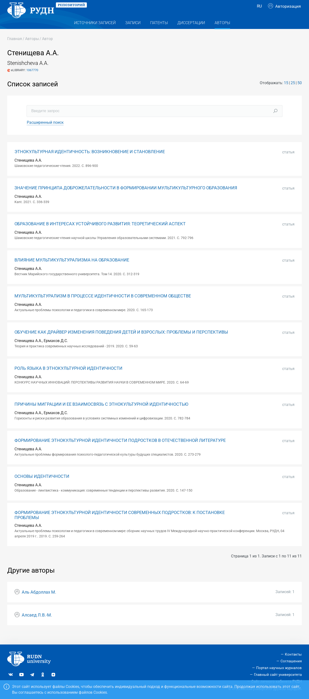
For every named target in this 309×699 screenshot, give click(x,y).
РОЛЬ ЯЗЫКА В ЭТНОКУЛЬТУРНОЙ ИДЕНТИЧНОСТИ (68, 378)
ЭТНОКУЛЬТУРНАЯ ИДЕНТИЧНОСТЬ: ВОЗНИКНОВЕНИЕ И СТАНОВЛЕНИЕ (89, 161)
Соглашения (291, 661)
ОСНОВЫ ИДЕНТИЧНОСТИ (41, 486)
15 (286, 92)
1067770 (32, 80)
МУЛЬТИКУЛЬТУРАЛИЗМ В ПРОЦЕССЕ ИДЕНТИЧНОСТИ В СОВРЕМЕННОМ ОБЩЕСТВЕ (102, 305)
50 (299, 92)
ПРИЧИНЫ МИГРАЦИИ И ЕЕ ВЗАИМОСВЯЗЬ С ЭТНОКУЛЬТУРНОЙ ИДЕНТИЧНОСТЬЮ (101, 413)
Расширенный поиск (45, 132)
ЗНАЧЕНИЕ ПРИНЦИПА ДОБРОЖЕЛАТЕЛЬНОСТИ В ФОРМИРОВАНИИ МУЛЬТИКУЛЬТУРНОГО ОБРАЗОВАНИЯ (125, 197)
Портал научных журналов (279, 668)
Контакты (293, 654)
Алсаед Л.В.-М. (37, 624)
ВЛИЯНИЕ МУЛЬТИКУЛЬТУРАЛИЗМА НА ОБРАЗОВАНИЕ (71, 269)
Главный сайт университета (278, 674)
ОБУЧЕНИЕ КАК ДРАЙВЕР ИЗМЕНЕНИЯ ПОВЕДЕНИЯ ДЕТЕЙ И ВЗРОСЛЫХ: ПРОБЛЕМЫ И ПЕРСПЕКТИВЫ (121, 341)
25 (293, 92)
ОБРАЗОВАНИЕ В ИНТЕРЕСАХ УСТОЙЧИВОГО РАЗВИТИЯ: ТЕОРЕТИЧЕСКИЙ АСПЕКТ (100, 233)
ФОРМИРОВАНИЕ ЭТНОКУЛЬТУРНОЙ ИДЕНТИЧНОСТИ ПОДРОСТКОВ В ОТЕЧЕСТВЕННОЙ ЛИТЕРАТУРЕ (120, 450)
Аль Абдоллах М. (39, 601)
